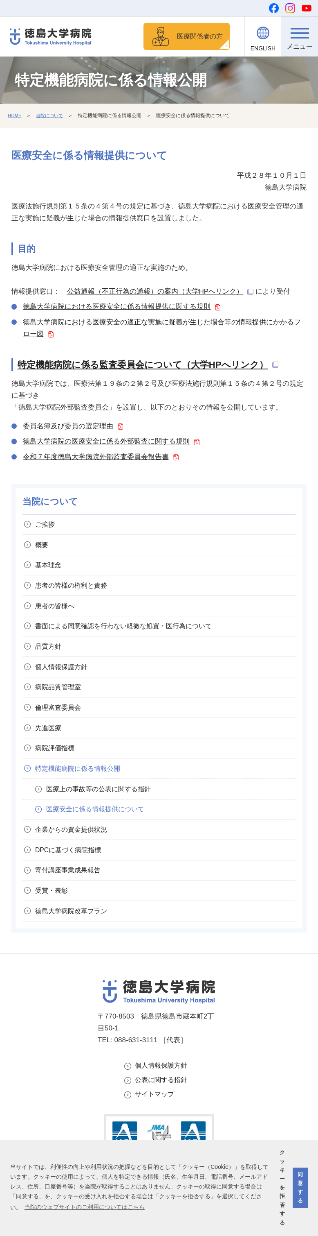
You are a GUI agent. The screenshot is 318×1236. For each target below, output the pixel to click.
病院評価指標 (57, 768)
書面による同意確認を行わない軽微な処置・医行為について (130, 637)
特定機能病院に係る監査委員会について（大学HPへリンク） (143, 366)
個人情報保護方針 (162, 1100)
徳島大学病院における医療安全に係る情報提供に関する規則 (117, 308)
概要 (43, 548)
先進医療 (50, 746)
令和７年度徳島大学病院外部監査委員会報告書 (96, 458)
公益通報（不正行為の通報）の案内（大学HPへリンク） (155, 293)
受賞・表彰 (53, 922)
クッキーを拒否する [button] (282, 1187)
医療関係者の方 (197, 37)
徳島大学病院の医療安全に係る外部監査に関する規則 (106, 442)
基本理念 (50, 570)
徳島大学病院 (74, 944)
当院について (52, 117)
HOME (15, 117)
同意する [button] (300, 1188)
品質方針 (50, 658)
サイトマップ (156, 1130)
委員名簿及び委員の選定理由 (68, 427)
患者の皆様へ (57, 614)
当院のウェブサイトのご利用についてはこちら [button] (85, 1207)
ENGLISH (263, 48)
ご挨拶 (46, 526)
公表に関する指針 (162, 1115)
